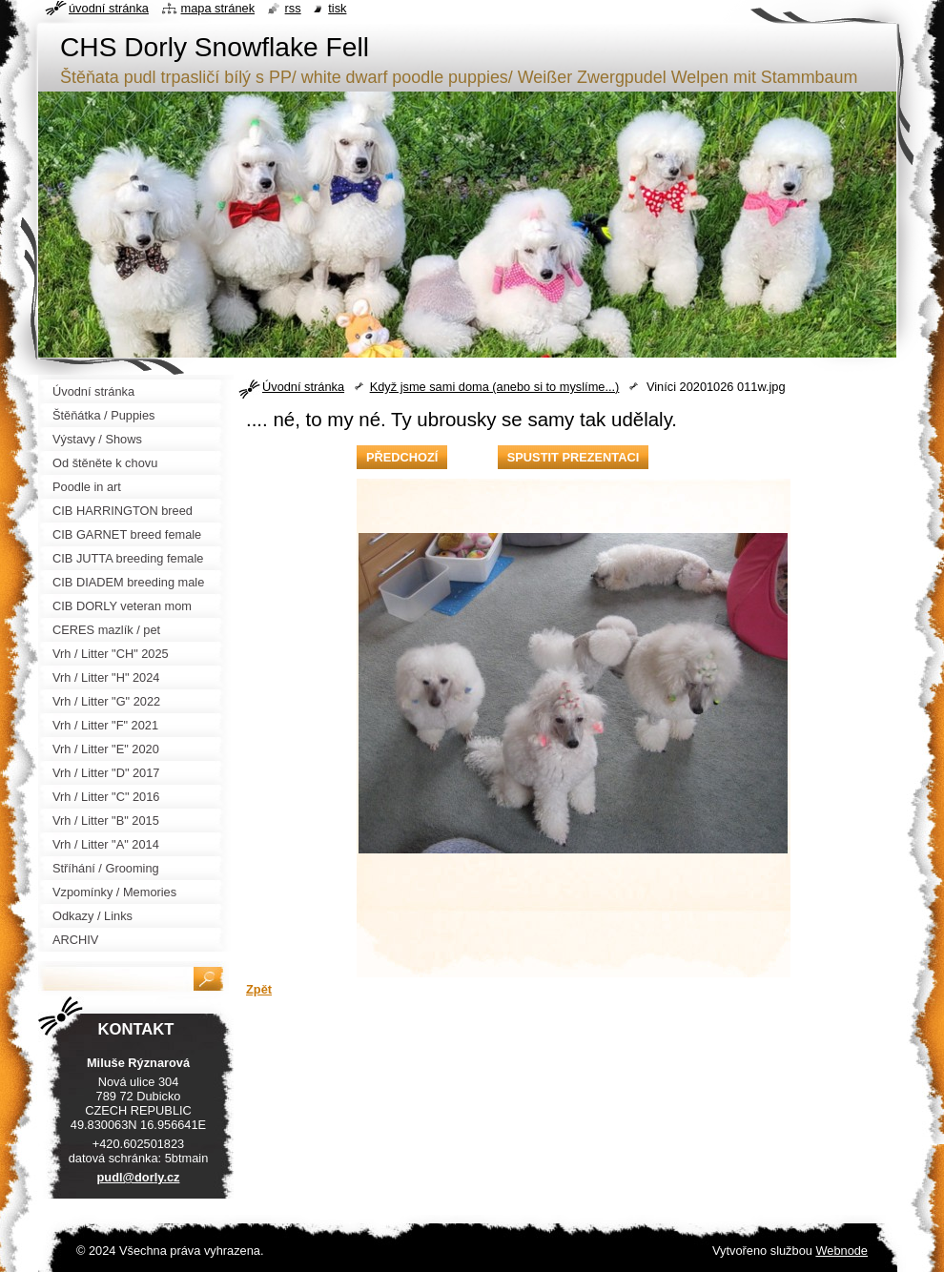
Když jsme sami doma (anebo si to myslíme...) (495, 387)
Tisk (337, 8)
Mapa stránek (218, 8)
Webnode (841, 1250)
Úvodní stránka (303, 387)
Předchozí (402, 457)
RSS (293, 8)
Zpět (259, 989)
